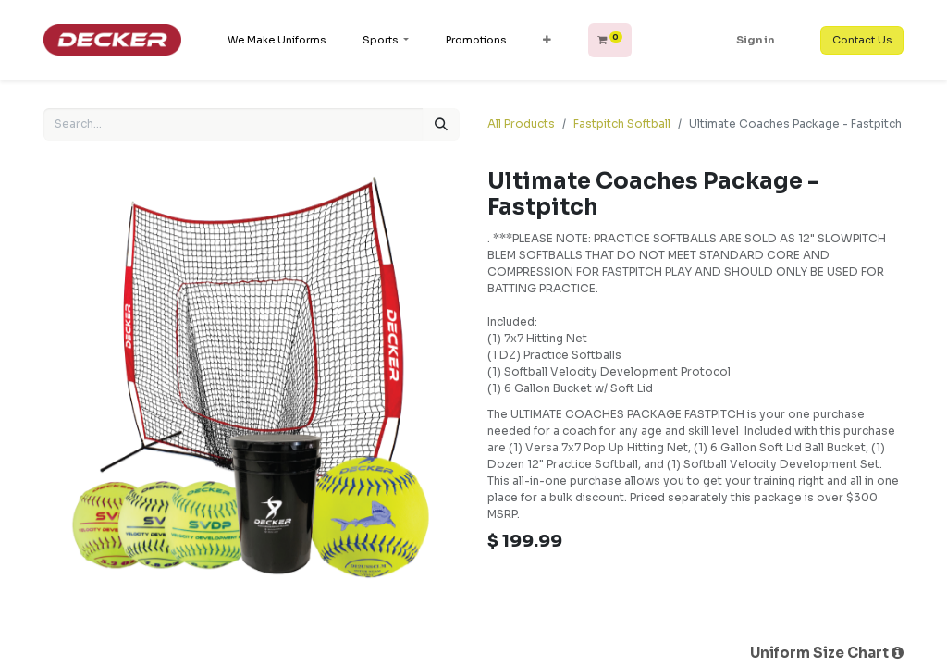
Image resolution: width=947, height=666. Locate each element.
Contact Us (862, 39)
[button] (547, 40)
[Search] (441, 124)
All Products (521, 123)
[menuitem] (276, 40)
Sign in (755, 39)
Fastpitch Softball (621, 123)
